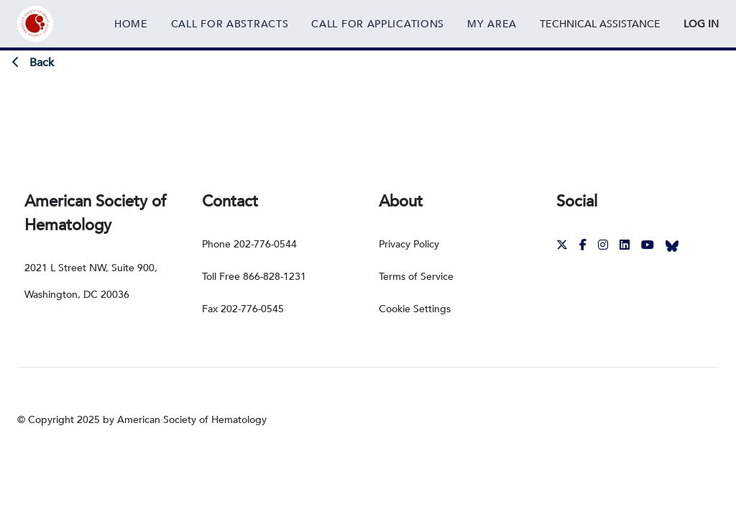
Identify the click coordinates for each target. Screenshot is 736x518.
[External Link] (600, 23)
